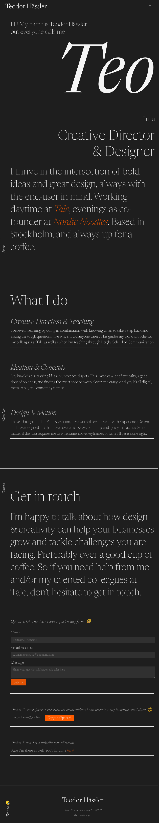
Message (17, 663)
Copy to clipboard (59, 718)
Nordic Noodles (75, 222)
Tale (56, 210)
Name (15, 633)
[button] (150, 5)
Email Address (22, 648)
